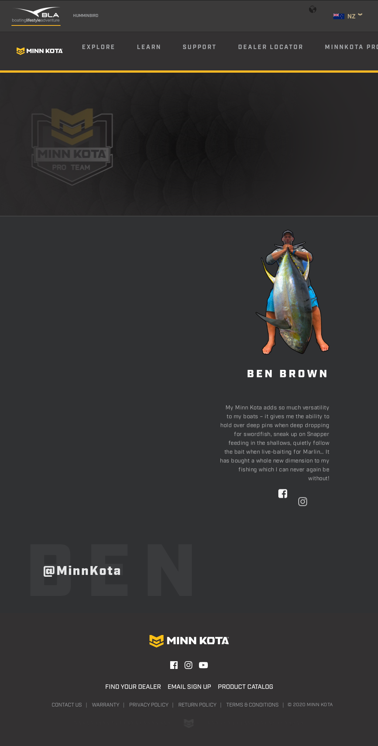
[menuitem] (109, 51)
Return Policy (197, 705)
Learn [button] (149, 47)
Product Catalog (245, 687)
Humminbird (85, 15)
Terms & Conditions (252, 705)
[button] (282, 522)
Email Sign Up (189, 687)
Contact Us (67, 705)
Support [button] (200, 47)
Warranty (105, 705)
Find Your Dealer (133, 687)
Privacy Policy (148, 705)
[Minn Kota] (39, 51)
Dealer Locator (270, 47)
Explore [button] (99, 47)
